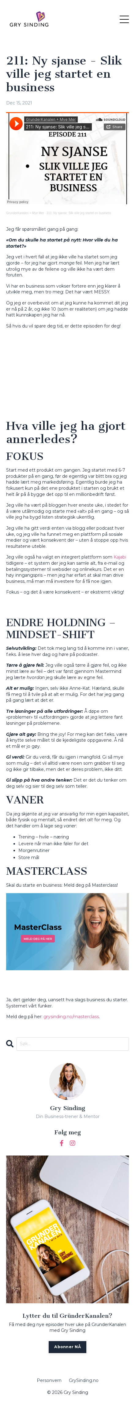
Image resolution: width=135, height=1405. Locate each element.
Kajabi (120, 557)
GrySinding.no (84, 1380)
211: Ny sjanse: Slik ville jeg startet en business (79, 213)
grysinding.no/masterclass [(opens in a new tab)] (71, 1016)
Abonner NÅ (67, 1346)
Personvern (49, 1380)
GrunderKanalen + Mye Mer (25, 213)
